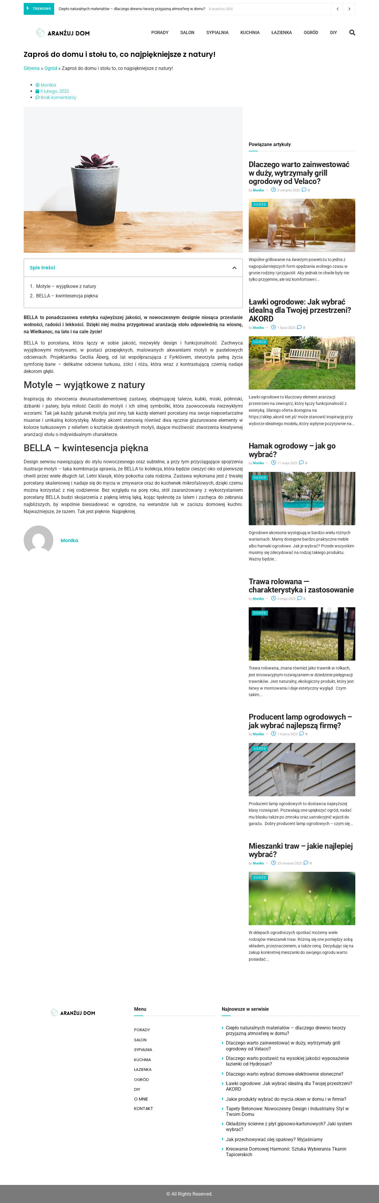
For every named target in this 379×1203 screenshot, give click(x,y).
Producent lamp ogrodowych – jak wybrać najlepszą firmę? (300, 721)
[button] (352, 33)
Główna (32, 68)
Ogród (50, 68)
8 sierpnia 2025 (285, 190)
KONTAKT (143, 1104)
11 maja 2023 (284, 463)
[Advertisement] (302, 91)
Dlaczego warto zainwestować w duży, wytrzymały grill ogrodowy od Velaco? (299, 173)
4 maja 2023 (283, 599)
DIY (333, 32)
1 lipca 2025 (283, 328)
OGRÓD (311, 32)
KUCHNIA (250, 32)
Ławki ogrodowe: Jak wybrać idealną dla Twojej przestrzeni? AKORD (300, 310)
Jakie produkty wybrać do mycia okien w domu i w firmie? (286, 1099)
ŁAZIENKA (282, 32)
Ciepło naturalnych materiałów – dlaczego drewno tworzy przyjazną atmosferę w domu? (132, 9)
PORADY (159, 32)
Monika (258, 190)
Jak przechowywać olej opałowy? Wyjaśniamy (274, 1139)
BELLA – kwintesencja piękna (67, 296)
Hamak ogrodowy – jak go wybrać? (292, 450)
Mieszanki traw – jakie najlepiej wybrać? (301, 850)
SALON (187, 32)
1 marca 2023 (284, 734)
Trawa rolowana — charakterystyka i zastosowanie (301, 586)
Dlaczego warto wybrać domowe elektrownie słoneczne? (284, 1074)
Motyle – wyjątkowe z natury (66, 286)
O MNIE (141, 1095)
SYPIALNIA (217, 32)
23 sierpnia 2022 (286, 863)
